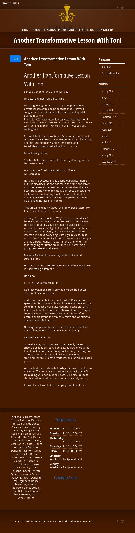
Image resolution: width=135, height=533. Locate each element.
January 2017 (107, 155)
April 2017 (106, 142)
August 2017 (107, 129)
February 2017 (108, 148)
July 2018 (106, 97)
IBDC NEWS (107, 66)
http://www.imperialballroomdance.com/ (56, 119)
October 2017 (107, 123)
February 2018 (108, 104)
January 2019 (107, 91)
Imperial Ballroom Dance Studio (50, 521)
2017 (28, 521)
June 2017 (106, 136)
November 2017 (109, 117)
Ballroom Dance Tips (111, 73)
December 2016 (109, 161)
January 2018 (107, 110)
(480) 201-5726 (10, 3)
